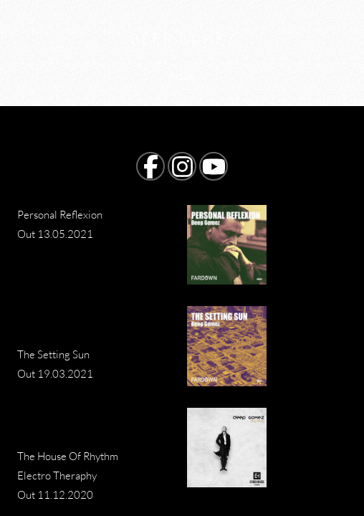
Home (182, 77)
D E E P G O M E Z (182, 39)
